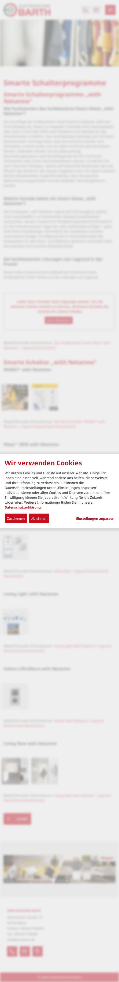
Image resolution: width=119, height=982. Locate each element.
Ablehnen (38, 518)
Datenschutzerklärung (23, 507)
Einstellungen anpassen (95, 518)
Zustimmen (16, 518)
